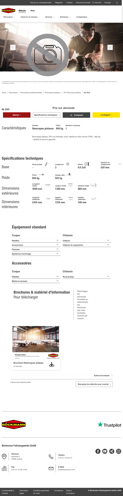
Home (4, 105)
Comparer (78, 128)
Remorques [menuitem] (8, 17)
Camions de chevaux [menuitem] (29, 17)
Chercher (97, 3)
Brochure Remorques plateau (15, 341)
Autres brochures (102, 388)
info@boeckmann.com (66, 470)
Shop (33, 11)
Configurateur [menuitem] (81, 17)
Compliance (58, 491)
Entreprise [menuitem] (64, 17)
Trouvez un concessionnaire (40, 3)
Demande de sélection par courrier (93, 397)
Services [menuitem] (48, 17)
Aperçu (16, 128)
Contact (69, 3)
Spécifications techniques (45, 128)
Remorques (13, 105)
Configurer (105, 128)
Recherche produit (83, 3)
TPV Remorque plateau (72, 105)
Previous (13, 60)
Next (110, 60)
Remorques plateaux (53, 105)
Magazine (59, 3)
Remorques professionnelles (31, 105)
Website (22, 11)
